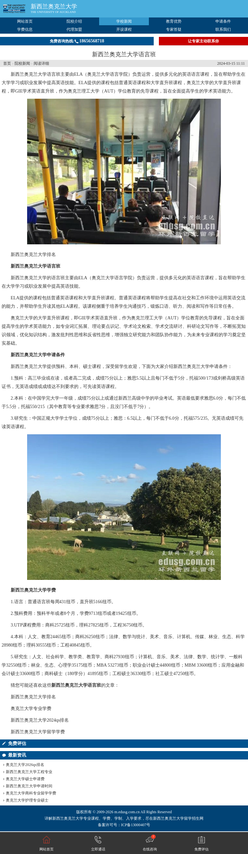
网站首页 (25, 21)
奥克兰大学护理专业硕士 (27, 800)
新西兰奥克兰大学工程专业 (29, 772)
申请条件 (223, 21)
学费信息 (25, 29)
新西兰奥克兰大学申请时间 (29, 786)
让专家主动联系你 (203, 41)
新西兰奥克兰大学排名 (33, 254)
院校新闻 (22, 63)
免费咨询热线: (77, 41)
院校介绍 (74, 21)
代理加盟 (74, 29)
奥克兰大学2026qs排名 (25, 764)
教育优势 (173, 21)
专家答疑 (173, 29)
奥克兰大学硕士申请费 (25, 779)
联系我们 (223, 29)
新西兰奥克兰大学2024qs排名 (40, 720)
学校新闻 (124, 21)
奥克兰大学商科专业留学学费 (31, 793)
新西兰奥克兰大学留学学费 (38, 731)
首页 (7, 63)
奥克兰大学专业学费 (31, 708)
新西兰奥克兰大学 (54, 6)
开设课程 (124, 29)
